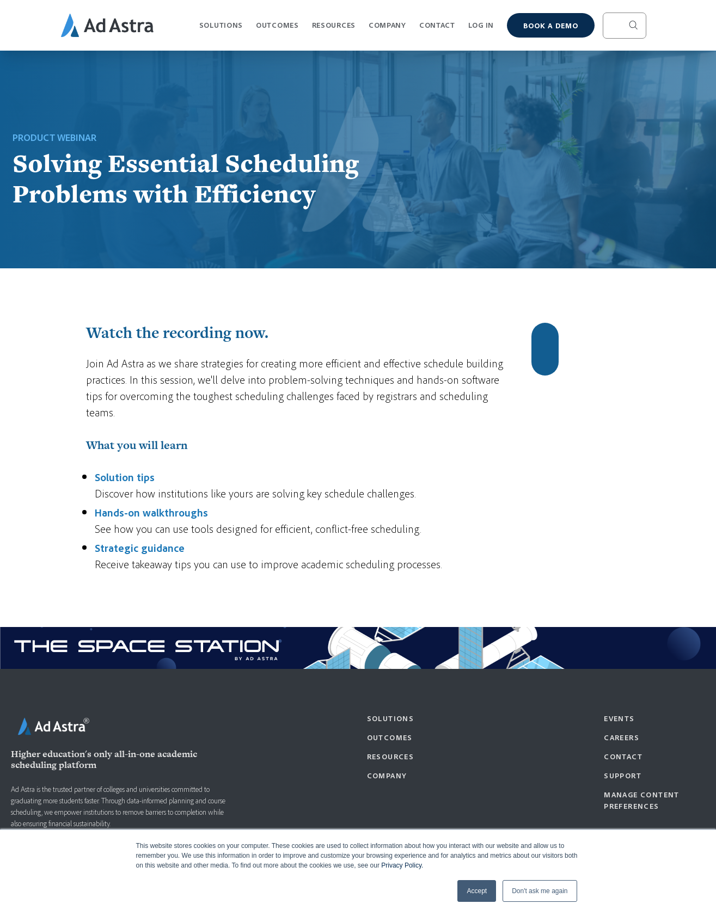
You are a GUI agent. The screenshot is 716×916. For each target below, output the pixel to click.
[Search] (624, 26)
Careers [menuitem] (621, 737)
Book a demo (550, 25)
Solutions (221, 29)
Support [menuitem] (622, 775)
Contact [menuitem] (623, 756)
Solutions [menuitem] (390, 718)
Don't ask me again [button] (539, 891)
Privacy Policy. (402, 865)
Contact (437, 24)
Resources (334, 29)
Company (387, 29)
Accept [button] (477, 891)
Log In (481, 24)
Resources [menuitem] (390, 756)
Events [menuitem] (619, 718)
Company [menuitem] (387, 775)
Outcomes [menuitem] (390, 737)
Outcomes (277, 29)
